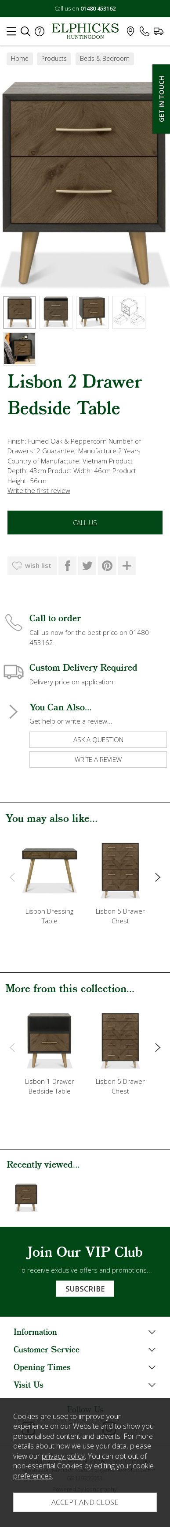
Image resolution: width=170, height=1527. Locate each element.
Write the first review (38, 490)
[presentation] (12, 877)
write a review (98, 759)
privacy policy (63, 1456)
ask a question (98, 739)
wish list (38, 565)
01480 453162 (98, 8)
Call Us (85, 522)
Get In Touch (161, 99)
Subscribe (85, 1289)
